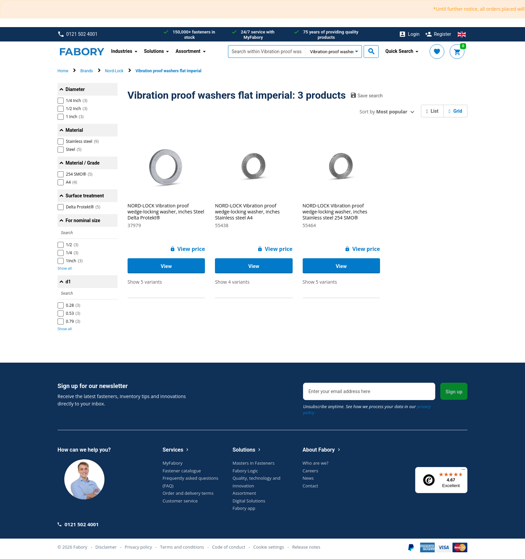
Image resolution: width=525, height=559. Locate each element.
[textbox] (266, 51)
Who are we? (315, 463)
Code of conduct (228, 547)
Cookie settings (268, 547)
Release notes (306, 547)
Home (63, 71)
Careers (310, 471)
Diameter (75, 89)
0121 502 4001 (77, 34)
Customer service (180, 501)
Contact (310, 486)
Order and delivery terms (187, 493)
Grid (455, 111)
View (166, 266)
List (432, 111)
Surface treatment (85, 195)
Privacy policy (138, 547)
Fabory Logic (245, 471)
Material (74, 130)
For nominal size (83, 220)
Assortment (244, 493)
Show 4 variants (232, 282)
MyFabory (172, 463)
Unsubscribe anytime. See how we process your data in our (367, 409)
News (308, 478)
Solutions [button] (154, 51)
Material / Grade (83, 163)
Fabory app (243, 508)
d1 (68, 281)
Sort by (383, 111)
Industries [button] (121, 51)
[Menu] (463, 471)
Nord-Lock (114, 71)
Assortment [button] (187, 51)
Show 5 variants (145, 282)
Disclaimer (106, 547)
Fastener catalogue (181, 471)
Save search (367, 95)
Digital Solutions (248, 501)
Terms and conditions (182, 547)
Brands (86, 71)
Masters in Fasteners (253, 463)
